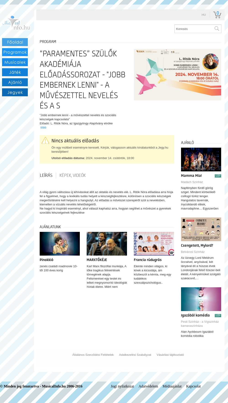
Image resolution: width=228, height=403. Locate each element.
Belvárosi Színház (193, 252)
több (43, 127)
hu (204, 14)
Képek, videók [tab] (73, 175)
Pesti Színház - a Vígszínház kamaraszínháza (200, 323)
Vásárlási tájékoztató (170, 354)
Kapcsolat (193, 386)
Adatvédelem (148, 386)
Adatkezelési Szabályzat (135, 354)
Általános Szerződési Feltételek (93, 354)
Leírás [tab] (46, 175)
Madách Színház (192, 182)
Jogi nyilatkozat (122, 386)
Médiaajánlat (172, 386)
